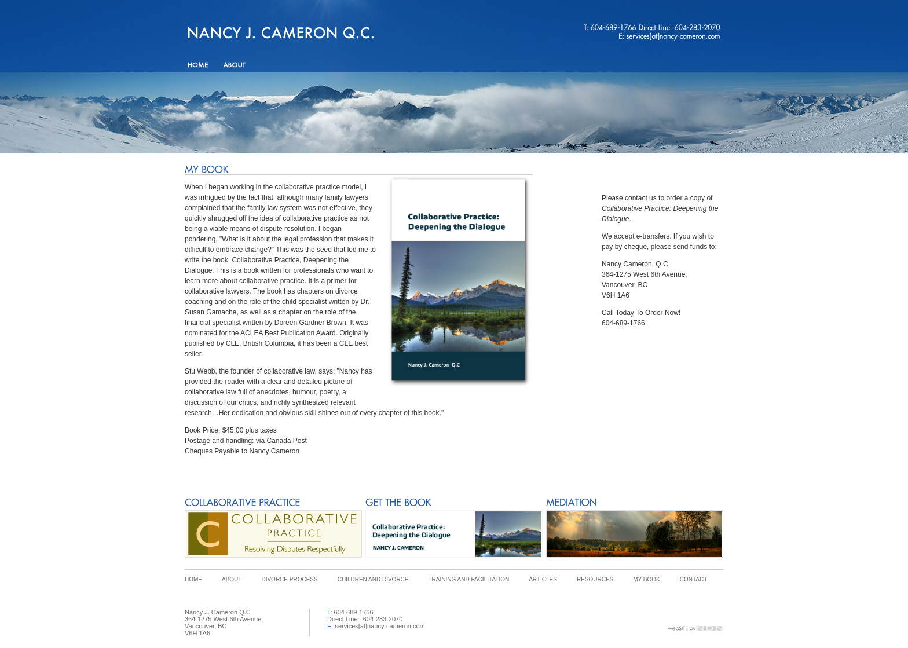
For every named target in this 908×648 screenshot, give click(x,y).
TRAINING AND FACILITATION (469, 579)
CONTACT (694, 579)
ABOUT (231, 579)
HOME (193, 579)
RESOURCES (595, 579)
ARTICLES (543, 579)
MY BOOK (646, 579)
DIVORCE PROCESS (289, 579)
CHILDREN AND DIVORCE (373, 579)
